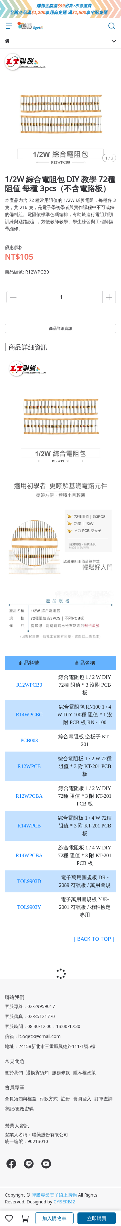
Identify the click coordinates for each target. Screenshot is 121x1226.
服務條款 (61, 1072)
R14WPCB (29, 825)
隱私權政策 (84, 1072)
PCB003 (29, 740)
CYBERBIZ (65, 1202)
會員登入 (82, 1099)
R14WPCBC (29, 714)
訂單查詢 (104, 1099)
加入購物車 (54, 1218)
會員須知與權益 (20, 1099)
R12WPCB (29, 766)
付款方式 (49, 1099)
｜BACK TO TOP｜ (94, 938)
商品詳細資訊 (60, 328)
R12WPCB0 (29, 685)
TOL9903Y (29, 907)
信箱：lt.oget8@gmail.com (33, 1036)
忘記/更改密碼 (19, 1109)
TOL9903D (29, 881)
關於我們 (14, 1072)
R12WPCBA (29, 796)
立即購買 (96, 1218)
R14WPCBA (29, 855)
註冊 (65, 1099)
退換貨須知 (37, 1072)
